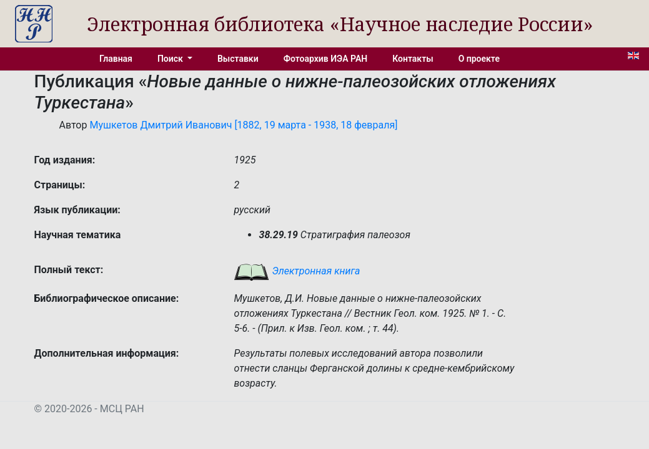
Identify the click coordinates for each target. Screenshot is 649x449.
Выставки (238, 59)
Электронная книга (297, 271)
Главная (115, 59)
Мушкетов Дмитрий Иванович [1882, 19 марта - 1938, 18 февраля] (243, 125)
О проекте (479, 59)
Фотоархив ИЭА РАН (326, 59)
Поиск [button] (171, 59)
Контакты (412, 59)
